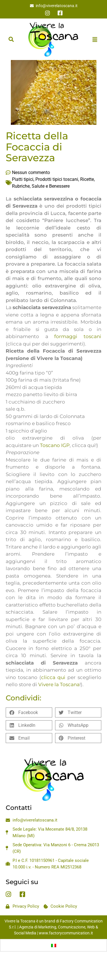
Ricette (87, 179)
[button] (11, 39)
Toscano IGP (55, 445)
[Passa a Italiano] (53, 945)
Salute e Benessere (51, 186)
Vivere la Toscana (59, 684)
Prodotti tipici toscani (56, 179)
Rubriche (21, 186)
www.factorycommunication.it (66, 933)
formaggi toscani (77, 336)
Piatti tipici (22, 179)
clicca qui (53, 677)
